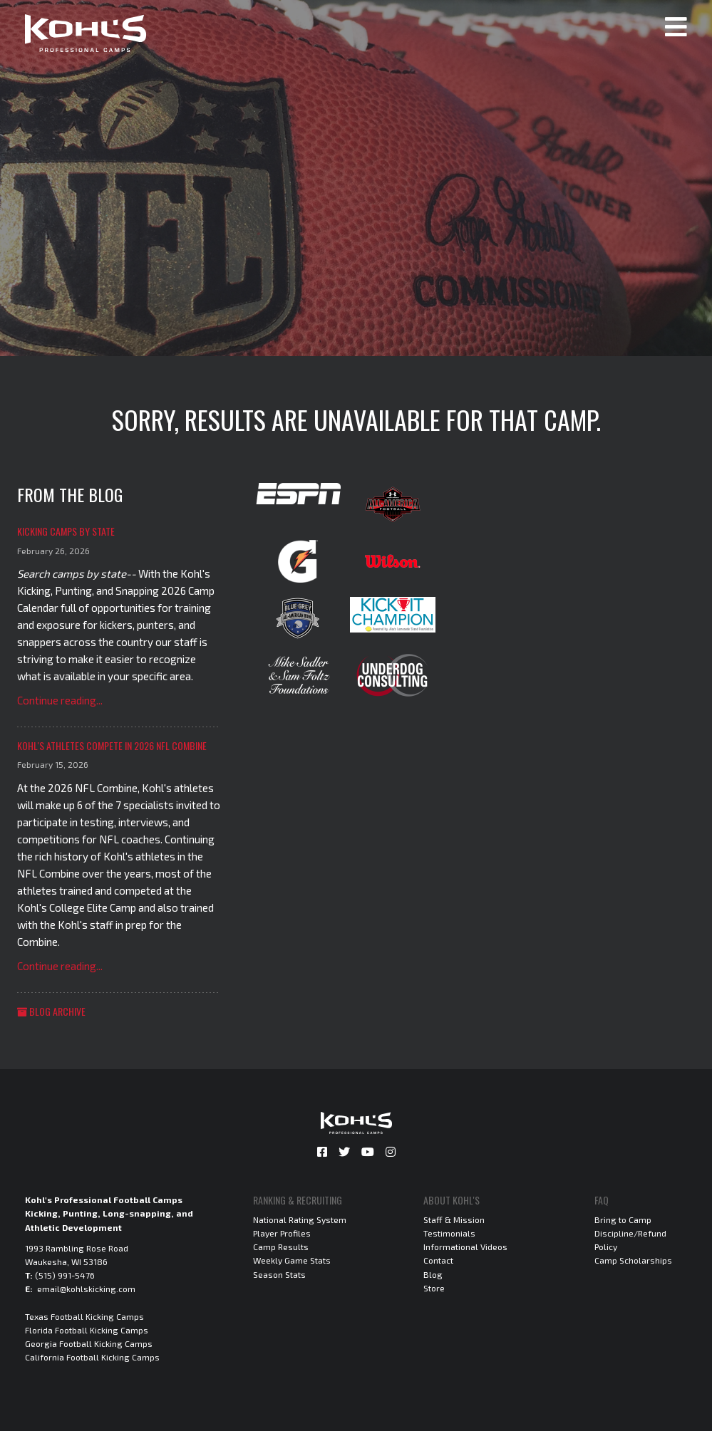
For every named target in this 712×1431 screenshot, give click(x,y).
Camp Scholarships (633, 1260)
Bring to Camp (622, 1219)
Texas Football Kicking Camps (84, 1316)
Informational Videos (465, 1247)
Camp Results (281, 1247)
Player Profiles (282, 1233)
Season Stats (279, 1274)
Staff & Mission (454, 1219)
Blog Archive (51, 1011)
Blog (433, 1274)
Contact (438, 1260)
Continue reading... (60, 700)
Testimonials (449, 1233)
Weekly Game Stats (292, 1260)
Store (434, 1288)
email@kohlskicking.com (86, 1289)
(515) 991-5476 (65, 1275)
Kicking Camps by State (66, 531)
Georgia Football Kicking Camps (89, 1343)
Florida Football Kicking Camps (86, 1330)
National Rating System (299, 1219)
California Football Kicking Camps (92, 1357)
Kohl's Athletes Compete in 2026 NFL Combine (112, 745)
